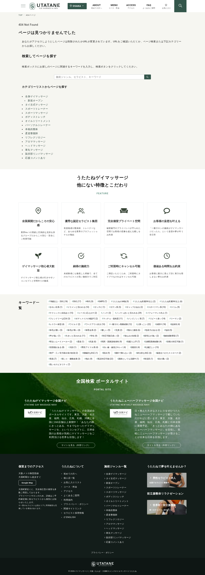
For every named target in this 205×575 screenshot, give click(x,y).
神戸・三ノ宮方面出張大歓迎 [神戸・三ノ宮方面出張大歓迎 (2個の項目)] (64, 353)
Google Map (27, 483)
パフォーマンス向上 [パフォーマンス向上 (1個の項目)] (157, 313)
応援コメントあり (35, 157)
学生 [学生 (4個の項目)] (94, 336)
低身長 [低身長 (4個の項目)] (175, 324)
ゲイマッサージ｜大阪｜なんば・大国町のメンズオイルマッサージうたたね (106, 571)
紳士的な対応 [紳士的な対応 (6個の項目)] (144, 353)
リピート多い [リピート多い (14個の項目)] (157, 318)
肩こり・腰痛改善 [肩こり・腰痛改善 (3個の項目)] (71, 359)
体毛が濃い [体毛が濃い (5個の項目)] (56, 330)
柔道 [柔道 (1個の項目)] (80, 341)
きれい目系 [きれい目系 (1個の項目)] (56, 307)
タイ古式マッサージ (36, 104)
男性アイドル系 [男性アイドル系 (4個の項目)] (90, 347)
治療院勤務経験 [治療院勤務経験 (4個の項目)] (153, 341)
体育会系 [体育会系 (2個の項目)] (91, 330)
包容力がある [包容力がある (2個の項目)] (152, 330)
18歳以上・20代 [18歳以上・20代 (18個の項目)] (59, 301)
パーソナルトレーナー (38, 125)
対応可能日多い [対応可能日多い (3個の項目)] (110, 336)
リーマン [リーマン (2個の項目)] (176, 318)
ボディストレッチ (35, 116)
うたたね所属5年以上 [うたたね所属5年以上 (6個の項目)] (171, 301)
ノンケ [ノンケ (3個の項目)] (106, 313)
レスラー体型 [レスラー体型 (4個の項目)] (57, 324)
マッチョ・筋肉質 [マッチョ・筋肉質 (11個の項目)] (113, 318)
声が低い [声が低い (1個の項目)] (55, 336)
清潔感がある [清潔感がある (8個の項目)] (57, 347)
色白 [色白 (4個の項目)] (89, 359)
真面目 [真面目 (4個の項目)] (135, 347)
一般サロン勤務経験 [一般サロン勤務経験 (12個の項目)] (121, 324)
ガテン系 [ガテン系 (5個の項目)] (115, 307)
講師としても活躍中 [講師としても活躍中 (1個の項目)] (128, 359)
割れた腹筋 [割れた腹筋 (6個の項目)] (134, 330)
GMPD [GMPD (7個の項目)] (103, 301)
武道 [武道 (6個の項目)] (92, 341)
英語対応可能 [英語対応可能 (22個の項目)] (105, 359)
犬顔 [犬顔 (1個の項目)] (73, 347)
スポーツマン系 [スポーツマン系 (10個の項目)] (157, 307)
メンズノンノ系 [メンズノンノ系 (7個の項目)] (136, 318)
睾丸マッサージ (34, 149)
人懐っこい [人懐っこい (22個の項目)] (144, 324)
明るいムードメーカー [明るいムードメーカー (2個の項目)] (61, 341)
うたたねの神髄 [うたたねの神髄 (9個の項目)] (120, 301)
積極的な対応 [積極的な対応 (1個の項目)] (90, 353)
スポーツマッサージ (36, 112)
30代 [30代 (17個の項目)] (77, 301)
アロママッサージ (35, 141)
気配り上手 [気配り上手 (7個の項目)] (133, 341)
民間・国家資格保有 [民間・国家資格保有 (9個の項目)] (112, 341)
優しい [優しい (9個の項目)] (106, 330)
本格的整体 (31, 129)
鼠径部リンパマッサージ (39, 153)
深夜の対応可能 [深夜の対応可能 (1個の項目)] (175, 341)
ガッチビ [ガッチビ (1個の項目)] (99, 307)
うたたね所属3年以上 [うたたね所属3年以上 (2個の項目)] (145, 301)
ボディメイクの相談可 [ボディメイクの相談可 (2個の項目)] (86, 318)
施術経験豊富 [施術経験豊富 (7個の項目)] (171, 336)
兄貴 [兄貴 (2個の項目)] (118, 330)
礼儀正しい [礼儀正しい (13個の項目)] (152, 347)
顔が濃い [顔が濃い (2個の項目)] (163, 359)
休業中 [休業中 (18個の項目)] (161, 324)
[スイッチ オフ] (180, 6)
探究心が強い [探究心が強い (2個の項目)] (151, 336)
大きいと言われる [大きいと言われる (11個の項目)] (75, 336)
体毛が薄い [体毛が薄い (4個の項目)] (74, 330)
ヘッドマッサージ (35, 145)
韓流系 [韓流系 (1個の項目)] (148, 359)
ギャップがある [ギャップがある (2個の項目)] (134, 307)
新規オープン (35, 100)
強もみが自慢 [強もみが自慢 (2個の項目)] (131, 336)
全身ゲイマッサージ (36, 96)
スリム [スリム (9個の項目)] (175, 307)
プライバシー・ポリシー (102, 553)
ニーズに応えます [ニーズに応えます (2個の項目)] (87, 313)
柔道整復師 (31, 133)
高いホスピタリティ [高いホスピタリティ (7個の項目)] (60, 364)
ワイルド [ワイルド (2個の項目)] (75, 324)
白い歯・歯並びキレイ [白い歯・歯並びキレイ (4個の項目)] (114, 347)
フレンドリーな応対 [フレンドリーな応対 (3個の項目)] (60, 318)
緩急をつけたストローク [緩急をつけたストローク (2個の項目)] (169, 353)
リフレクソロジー (35, 137)
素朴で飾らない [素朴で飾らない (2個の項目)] (123, 353)
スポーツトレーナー (36, 108)
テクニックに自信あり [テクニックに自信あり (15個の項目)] (61, 313)
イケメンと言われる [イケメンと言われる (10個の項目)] (78, 307)
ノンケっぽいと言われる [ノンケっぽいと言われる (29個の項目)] (129, 313)
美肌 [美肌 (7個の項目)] (53, 359)
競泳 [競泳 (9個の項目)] (106, 353)
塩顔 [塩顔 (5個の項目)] (168, 330)
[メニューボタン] (23, 6)
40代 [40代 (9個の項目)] (89, 301)
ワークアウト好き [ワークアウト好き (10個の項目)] (95, 324)
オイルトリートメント (38, 121)
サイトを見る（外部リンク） (76, 445)
